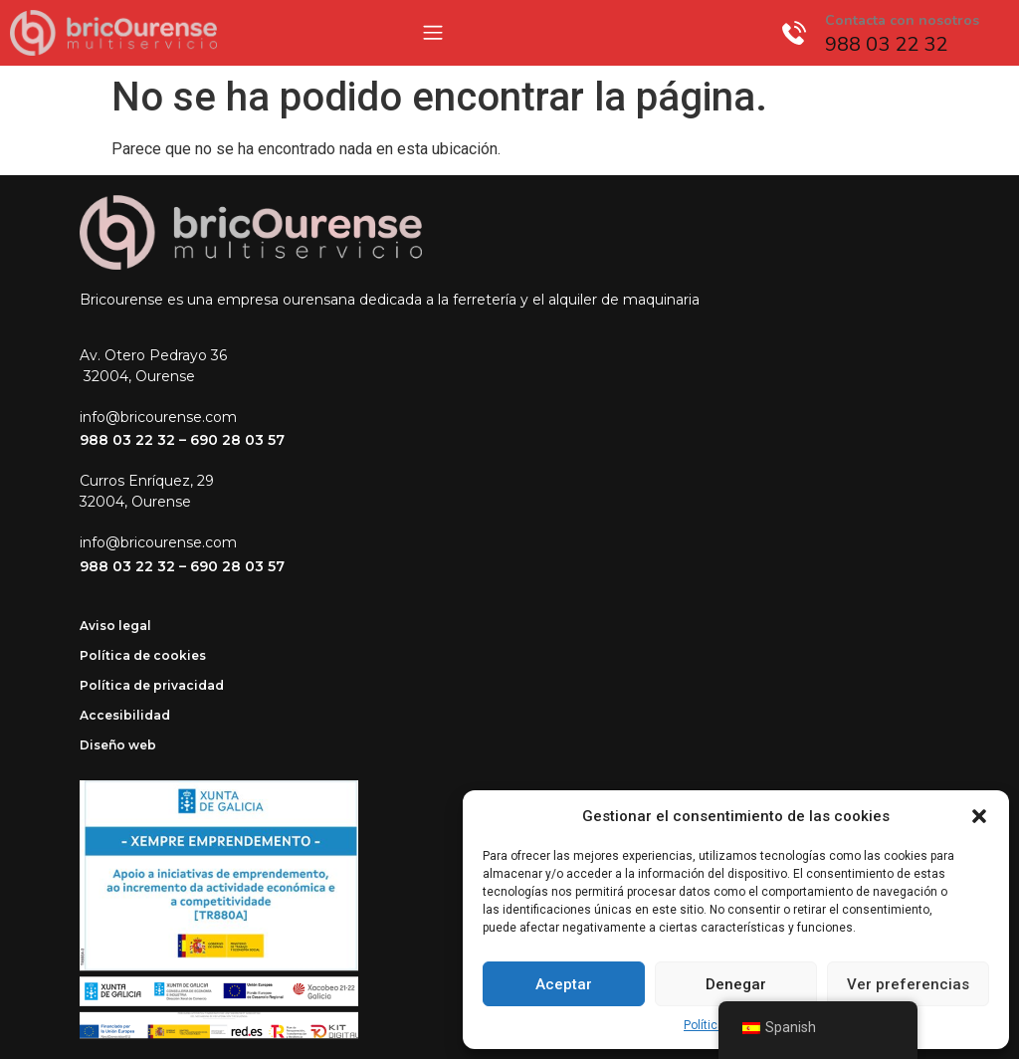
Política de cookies (143, 655)
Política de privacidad (152, 685)
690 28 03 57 (237, 440)
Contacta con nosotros (902, 20)
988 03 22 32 (127, 440)
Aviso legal (115, 625)
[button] (979, 816)
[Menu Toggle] (433, 32)
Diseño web (118, 745)
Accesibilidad (125, 715)
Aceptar (563, 984)
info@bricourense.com (158, 417)
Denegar (736, 984)
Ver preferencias (908, 984)
